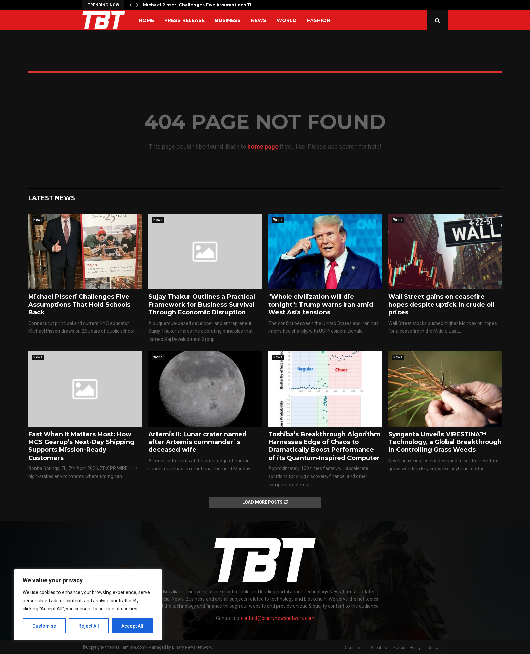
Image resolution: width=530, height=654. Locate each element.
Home (146, 20)
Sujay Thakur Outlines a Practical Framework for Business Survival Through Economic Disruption (201, 304)
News (258, 20)
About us (378, 647)
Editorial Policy (407, 647)
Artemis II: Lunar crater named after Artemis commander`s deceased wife (197, 442)
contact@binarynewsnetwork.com (277, 618)
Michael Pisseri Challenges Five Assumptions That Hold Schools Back (79, 304)
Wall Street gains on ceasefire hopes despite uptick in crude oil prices (441, 304)
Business (228, 20)
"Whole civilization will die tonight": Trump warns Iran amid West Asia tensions (321, 304)
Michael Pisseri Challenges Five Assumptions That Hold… (208, 4)
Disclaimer (354, 647)
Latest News (51, 198)
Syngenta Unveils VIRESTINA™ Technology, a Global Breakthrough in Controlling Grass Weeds (445, 442)
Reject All (89, 626)
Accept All (132, 626)
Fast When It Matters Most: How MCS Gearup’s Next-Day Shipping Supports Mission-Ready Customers (81, 446)
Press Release (184, 20)
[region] (88, 604)
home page (263, 146)
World (286, 20)
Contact (434, 647)
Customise (44, 626)
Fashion (318, 20)
